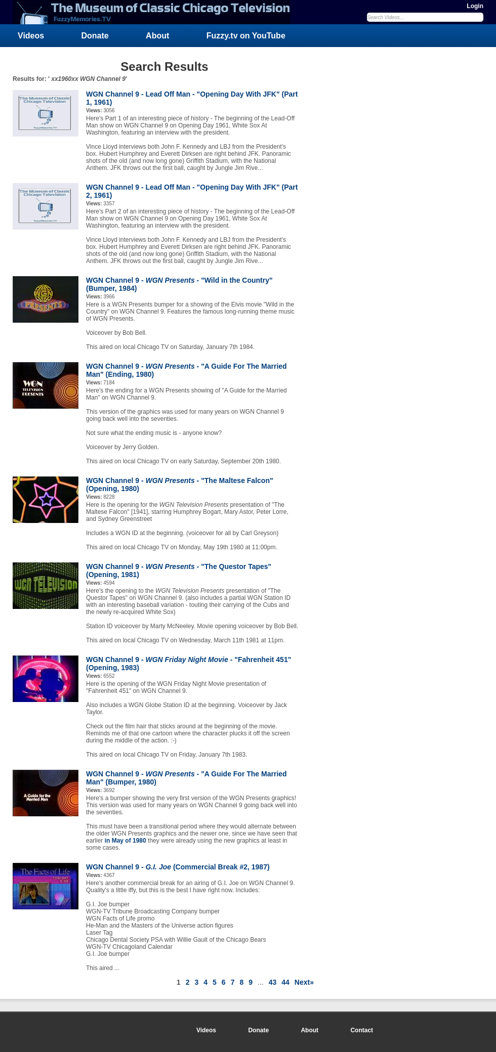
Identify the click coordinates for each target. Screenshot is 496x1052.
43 (273, 982)
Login (475, 6)
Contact (361, 1030)
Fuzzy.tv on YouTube (245, 35)
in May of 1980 (125, 840)
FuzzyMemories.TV (155, 12)
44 (285, 982)
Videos (31, 35)
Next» (304, 982)
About (157, 35)
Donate (95, 35)
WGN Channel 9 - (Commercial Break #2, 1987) (178, 867)
